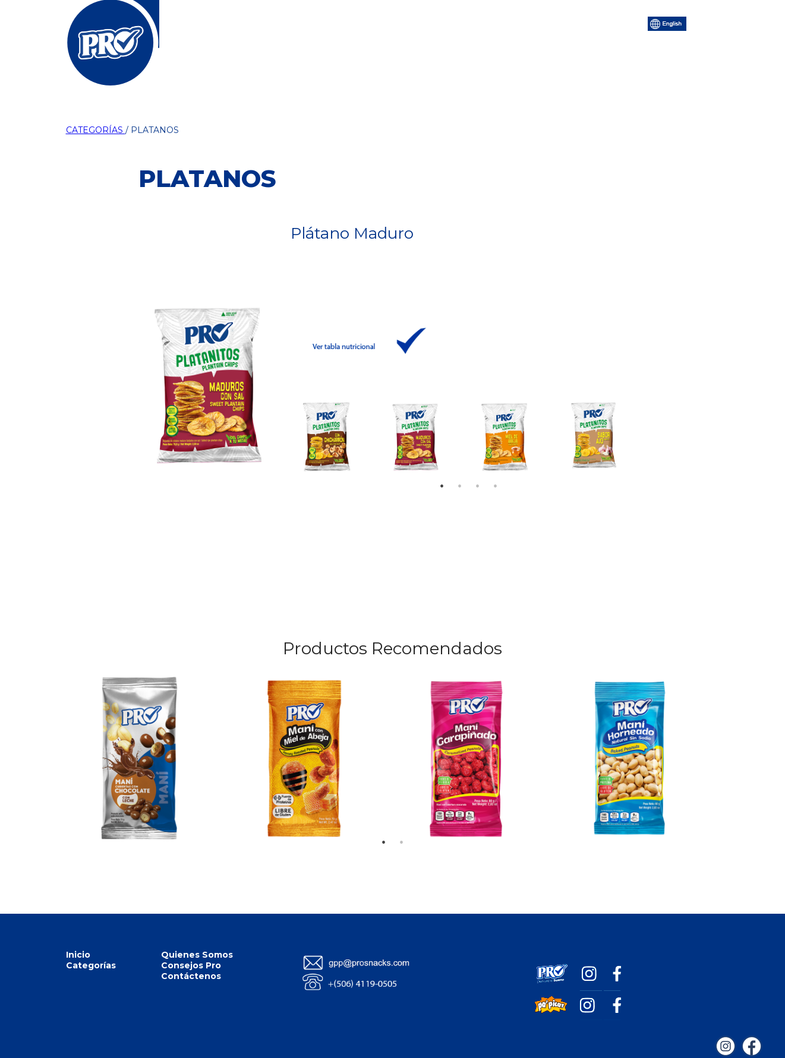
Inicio (232, 22)
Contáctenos (537, 22)
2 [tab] (460, 468)
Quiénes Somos (371, 22)
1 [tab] (442, 468)
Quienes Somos (197, 954)
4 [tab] (496, 468)
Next (624, 433)
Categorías (290, 22)
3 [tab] (478, 468)
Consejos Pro (457, 22)
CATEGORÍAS (95, 130)
